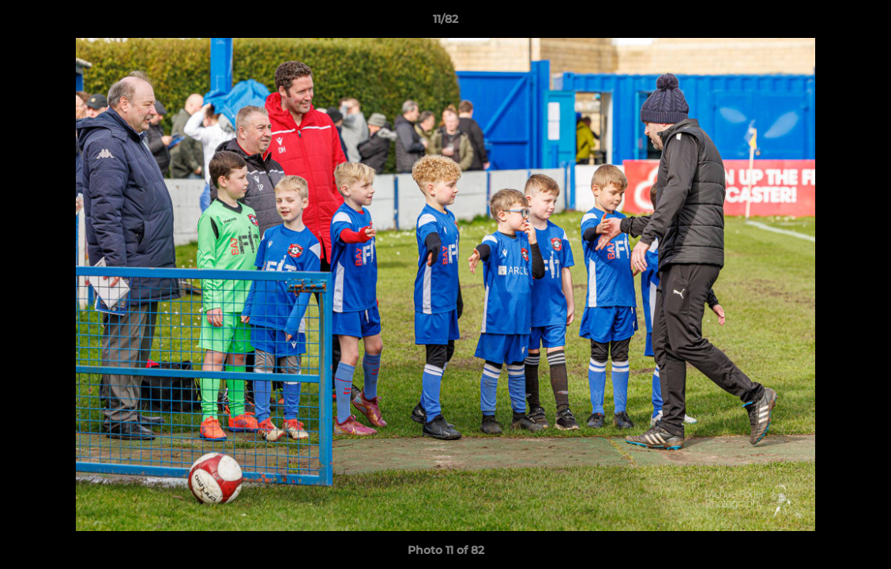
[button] (862, 23)
